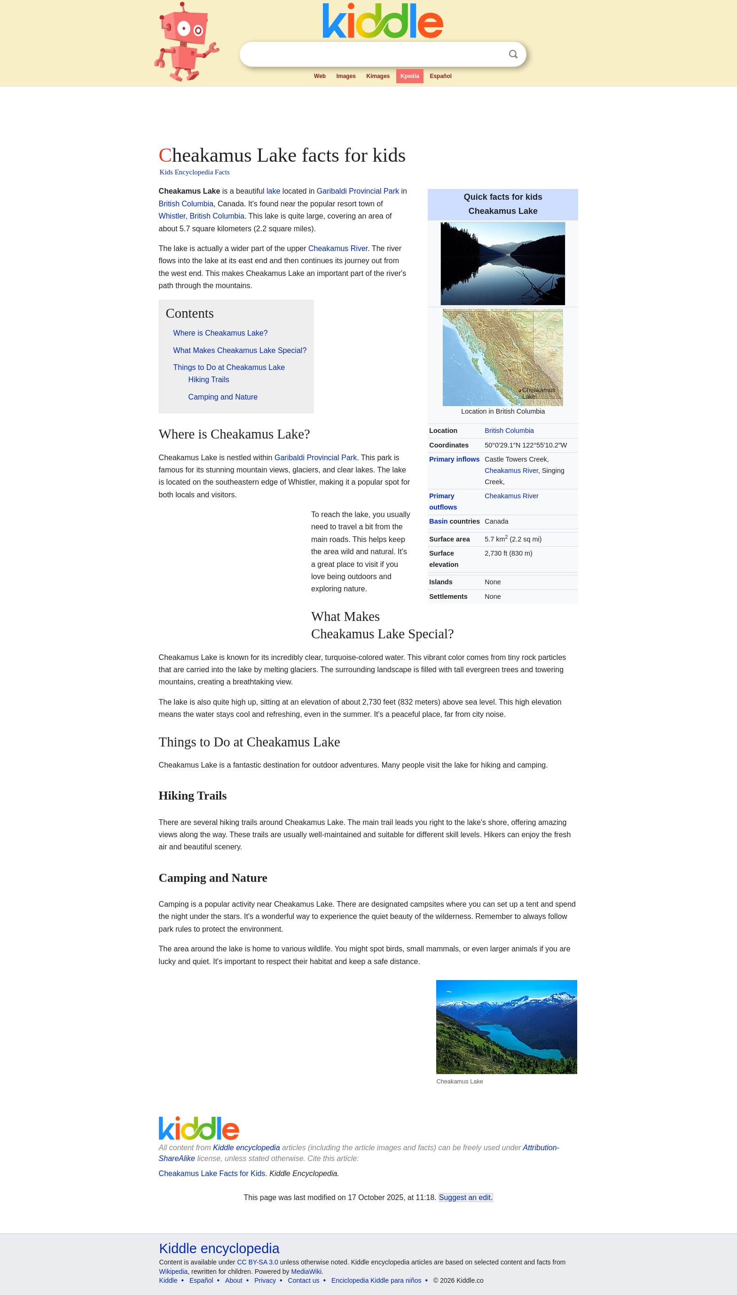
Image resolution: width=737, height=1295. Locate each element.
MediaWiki (306, 1271)
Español (441, 76)
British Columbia (509, 430)
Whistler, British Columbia (201, 216)
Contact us (304, 1280)
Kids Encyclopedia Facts (195, 172)
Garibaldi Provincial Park (358, 191)
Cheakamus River (511, 470)
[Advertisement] (368, 113)
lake (273, 191)
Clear (494, 55)
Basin (438, 521)
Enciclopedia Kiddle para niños (376, 1280)
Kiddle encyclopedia (219, 1248)
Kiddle (168, 1280)
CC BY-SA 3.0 (257, 1262)
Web (320, 76)
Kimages (378, 76)
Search (513, 54)
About (234, 1280)
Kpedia (409, 76)
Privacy (265, 1280)
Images (346, 76)
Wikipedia (173, 1271)
